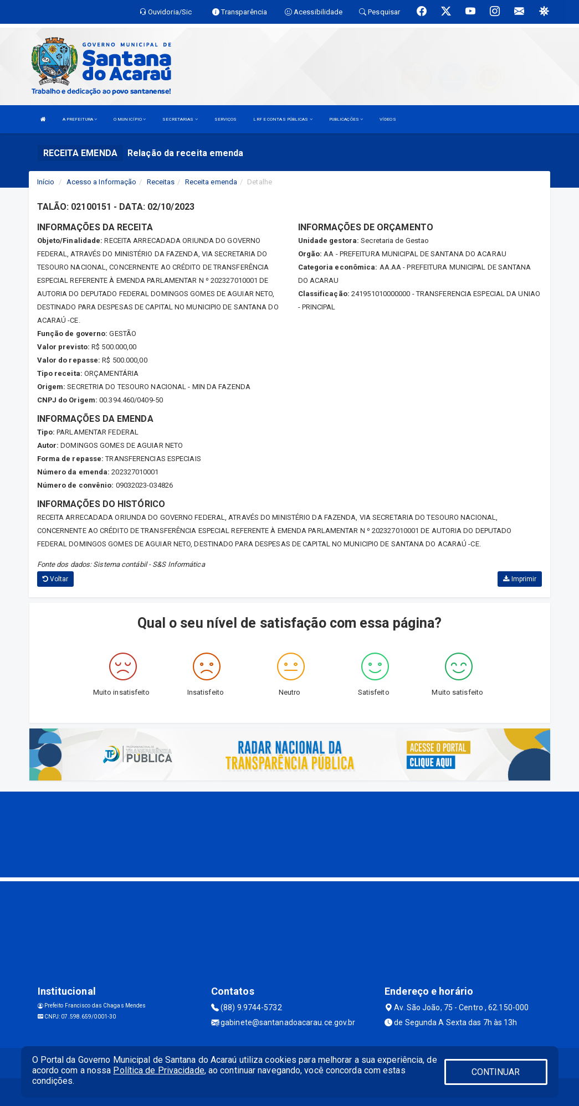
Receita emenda (211, 182)
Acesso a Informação (101, 182)
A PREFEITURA (80, 119)
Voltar (56, 579)
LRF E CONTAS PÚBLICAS (282, 119)
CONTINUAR (496, 1072)
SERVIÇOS (225, 119)
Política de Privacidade (158, 1070)
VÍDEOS (388, 119)
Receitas (161, 182)
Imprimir (519, 579)
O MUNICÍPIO (130, 119)
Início (46, 182)
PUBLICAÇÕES (346, 119)
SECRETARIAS (179, 119)
